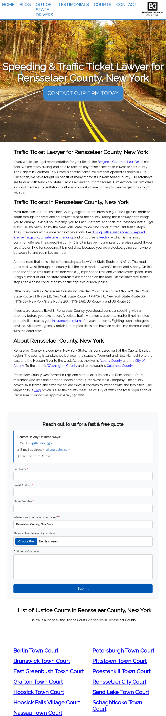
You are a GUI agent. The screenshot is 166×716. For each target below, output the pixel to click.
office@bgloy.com (57, 449)
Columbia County (120, 366)
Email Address (23, 485)
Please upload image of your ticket (34, 533)
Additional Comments (27, 551)
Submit (82, 588)
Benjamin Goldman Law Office (120, 162)
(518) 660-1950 (41, 443)
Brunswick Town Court (41, 661)
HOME (8, 4)
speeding (103, 237)
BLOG (25, 4)
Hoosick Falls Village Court (46, 702)
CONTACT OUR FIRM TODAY (83, 93)
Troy (37, 390)
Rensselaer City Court (119, 682)
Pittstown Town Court (119, 661)
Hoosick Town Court (38, 692)
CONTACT (126, 4)
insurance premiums (67, 321)
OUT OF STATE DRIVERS (44, 9)
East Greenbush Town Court (48, 671)
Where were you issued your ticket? (36, 517)
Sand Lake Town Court (120, 692)
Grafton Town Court (38, 682)
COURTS (102, 4)
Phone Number (23, 501)
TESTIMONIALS (73, 4)
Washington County (62, 366)
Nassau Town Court (37, 713)
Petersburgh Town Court (123, 650)
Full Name (21, 469)
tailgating (32, 237)
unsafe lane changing (57, 237)
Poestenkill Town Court (121, 671)
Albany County (111, 361)
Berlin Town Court (35, 650)
